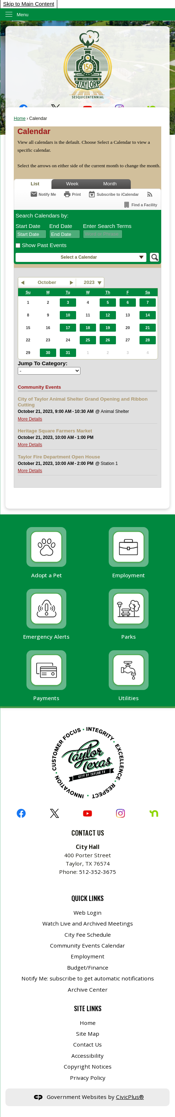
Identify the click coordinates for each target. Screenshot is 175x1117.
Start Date (28, 226)
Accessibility (87, 1055)
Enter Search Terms (107, 226)
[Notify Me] (43, 194)
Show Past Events (44, 245)
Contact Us (87, 1044)
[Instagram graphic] (120, 813)
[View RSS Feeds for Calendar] (150, 194)
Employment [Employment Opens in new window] (87, 956)
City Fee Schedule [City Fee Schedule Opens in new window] (87, 934)
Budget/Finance (87, 967)
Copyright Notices (88, 1066)
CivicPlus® (130, 1096)
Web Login (87, 912)
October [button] (47, 282)
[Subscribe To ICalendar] (113, 194)
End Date (60, 226)
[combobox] (31, 234)
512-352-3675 (97, 871)
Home (19, 118)
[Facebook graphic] (21, 813)
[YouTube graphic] (87, 813)
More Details (30, 419)
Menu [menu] (23, 14)
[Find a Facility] (140, 204)
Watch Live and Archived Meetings (87, 923)
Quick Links (87, 898)
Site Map (87, 1033)
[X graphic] (54, 813)
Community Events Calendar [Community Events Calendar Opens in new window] (87, 945)
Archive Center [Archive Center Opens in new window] (88, 989)
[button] (81, 257)
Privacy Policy (87, 1077)
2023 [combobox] (89, 282)
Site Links (87, 1008)
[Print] (72, 194)
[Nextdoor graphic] (153, 813)
